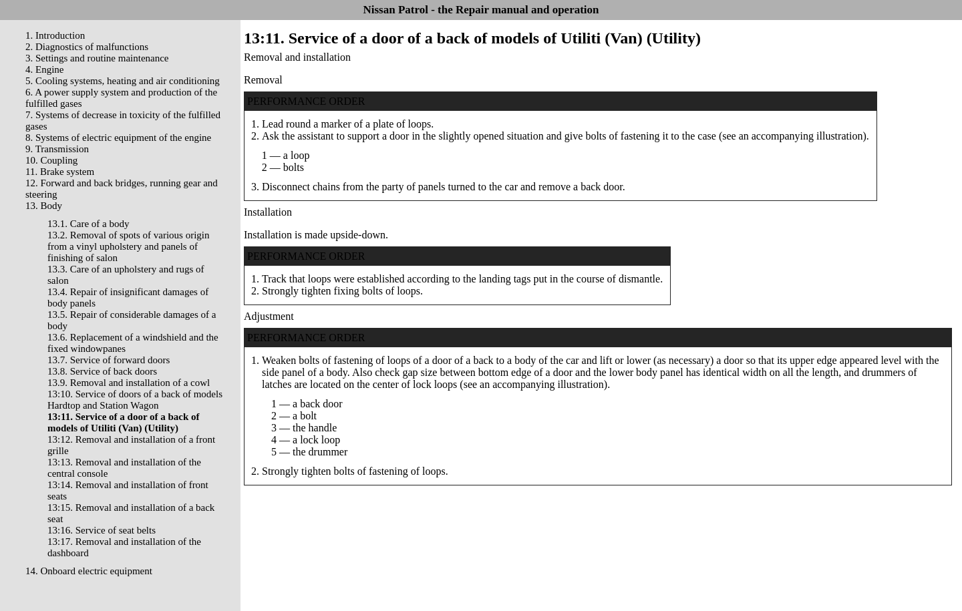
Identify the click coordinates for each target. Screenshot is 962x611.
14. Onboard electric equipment (88, 571)
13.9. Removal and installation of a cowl (128, 382)
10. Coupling (51, 160)
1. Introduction (55, 35)
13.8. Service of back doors (102, 371)
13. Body (43, 205)
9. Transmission (57, 149)
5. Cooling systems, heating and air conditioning (122, 80)
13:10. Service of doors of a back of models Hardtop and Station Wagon (134, 400)
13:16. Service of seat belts (101, 530)
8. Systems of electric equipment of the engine (118, 137)
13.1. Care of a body (88, 223)
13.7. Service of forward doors (108, 360)
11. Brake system (59, 171)
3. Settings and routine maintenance (97, 58)
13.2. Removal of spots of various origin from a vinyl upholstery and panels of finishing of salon (128, 246)
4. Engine (44, 69)
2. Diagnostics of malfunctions (86, 46)
